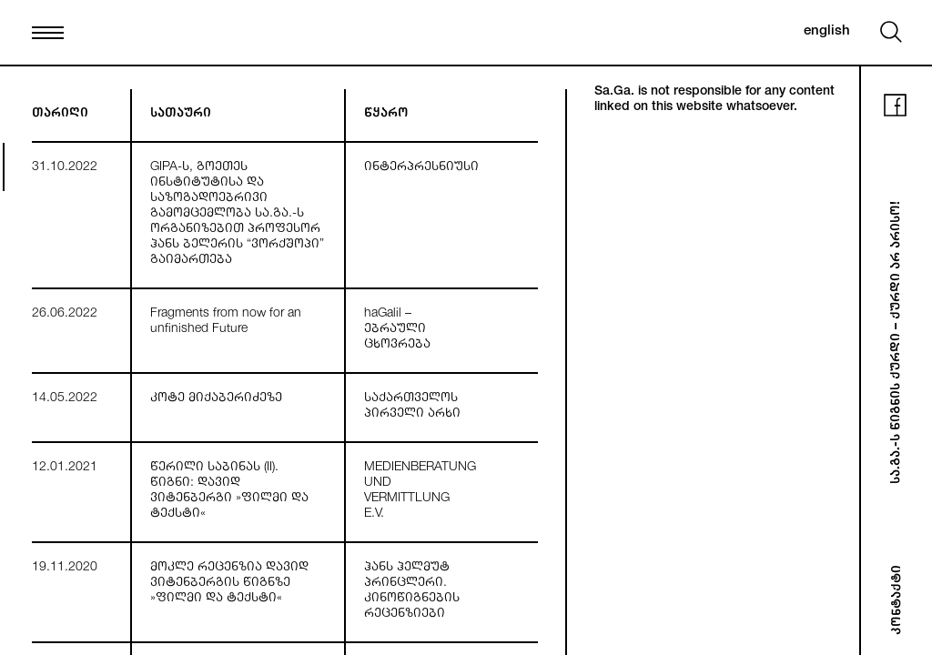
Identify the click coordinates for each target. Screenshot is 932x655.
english (827, 31)
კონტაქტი (898, 600)
